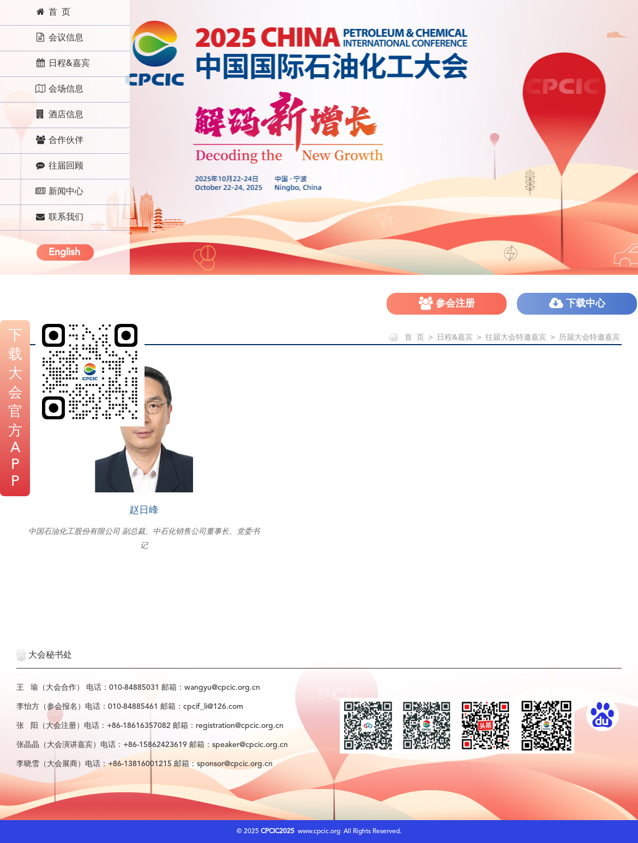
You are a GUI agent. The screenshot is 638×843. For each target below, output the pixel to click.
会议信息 (59, 38)
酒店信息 (59, 114)
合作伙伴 (59, 140)
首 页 (52, 12)
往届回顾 (59, 166)
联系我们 (59, 217)
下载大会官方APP (15, 409)
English (64, 252)
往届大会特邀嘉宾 (515, 337)
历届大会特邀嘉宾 (589, 337)
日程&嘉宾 (62, 63)
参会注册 (447, 303)
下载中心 (577, 303)
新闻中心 (59, 191)
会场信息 (59, 89)
